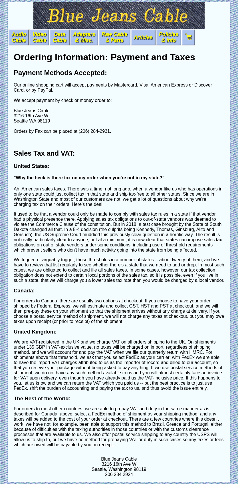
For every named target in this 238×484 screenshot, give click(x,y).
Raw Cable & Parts (115, 37)
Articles (143, 37)
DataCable (59, 37)
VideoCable (39, 37)
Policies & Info (168, 37)
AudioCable (18, 37)
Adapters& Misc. (84, 37)
